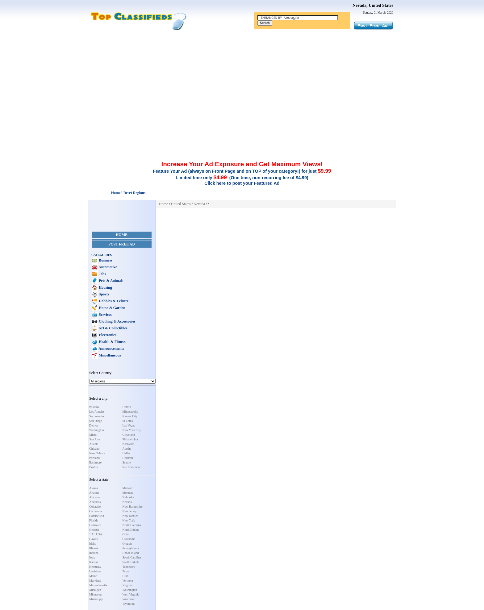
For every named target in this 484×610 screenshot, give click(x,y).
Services (105, 314)
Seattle (127, 462)
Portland (94, 458)
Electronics (107, 335)
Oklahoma (129, 539)
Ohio (126, 534)
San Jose (94, 439)
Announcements (111, 348)
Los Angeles (97, 411)
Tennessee (129, 566)
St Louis (128, 420)
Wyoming (129, 603)
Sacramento (96, 416)
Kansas (93, 562)
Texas (126, 571)
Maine (93, 576)
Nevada (127, 502)
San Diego (95, 420)
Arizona (94, 492)
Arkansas (95, 502)
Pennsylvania (131, 548)
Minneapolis (130, 411)
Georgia (94, 529)
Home (121, 235)
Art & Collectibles (112, 328)
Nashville (128, 444)
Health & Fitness (112, 342)
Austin (127, 448)
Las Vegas (129, 425)
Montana (128, 492)
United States (181, 204)
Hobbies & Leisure (113, 301)
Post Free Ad (121, 244)
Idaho (92, 543)
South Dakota (131, 562)
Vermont (128, 580)
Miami (93, 434)
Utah (125, 576)
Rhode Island (131, 552)
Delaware (95, 525)
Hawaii (93, 539)
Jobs (102, 274)
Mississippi (96, 599)
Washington (96, 430)
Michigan (95, 589)
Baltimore (95, 462)
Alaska (93, 488)
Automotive (107, 267)
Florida (93, 520)
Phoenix (94, 407)
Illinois (93, 548)
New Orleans (97, 453)
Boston (93, 467)
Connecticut (96, 515)
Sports (103, 294)
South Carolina (132, 557)
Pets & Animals (110, 280)
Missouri (128, 488)
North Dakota (131, 529)
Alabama (94, 497)
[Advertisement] (242, 76)
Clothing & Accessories (117, 321)
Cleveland (129, 434)
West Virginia (131, 594)
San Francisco (131, 467)
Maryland (95, 580)
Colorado (95, 506)
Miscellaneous (109, 355)
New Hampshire (133, 506)
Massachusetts (98, 585)
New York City (132, 430)
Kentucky (95, 566)
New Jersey (130, 511)
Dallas (127, 453)
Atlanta (93, 444)
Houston (128, 458)
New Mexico (131, 515)
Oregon (127, 543)
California (95, 511)
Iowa (92, 557)
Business (105, 260)
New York (129, 520)
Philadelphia (130, 439)
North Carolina (132, 525)
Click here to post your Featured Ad (241, 183)
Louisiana (95, 571)
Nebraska (128, 497)
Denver (93, 425)
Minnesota (95, 594)
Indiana (93, 552)
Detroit (127, 407)
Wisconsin (129, 599)
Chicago (94, 448)
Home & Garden (111, 308)
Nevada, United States (373, 5)
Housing (105, 287)
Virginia (128, 585)
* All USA (95, 534)
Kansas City (130, 416)
